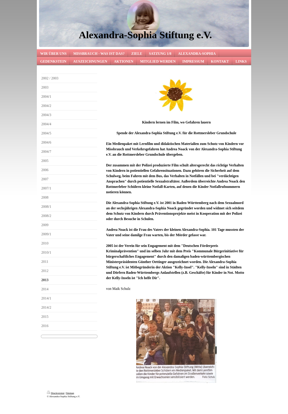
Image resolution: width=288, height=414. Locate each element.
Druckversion (55, 393)
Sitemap (70, 393)
